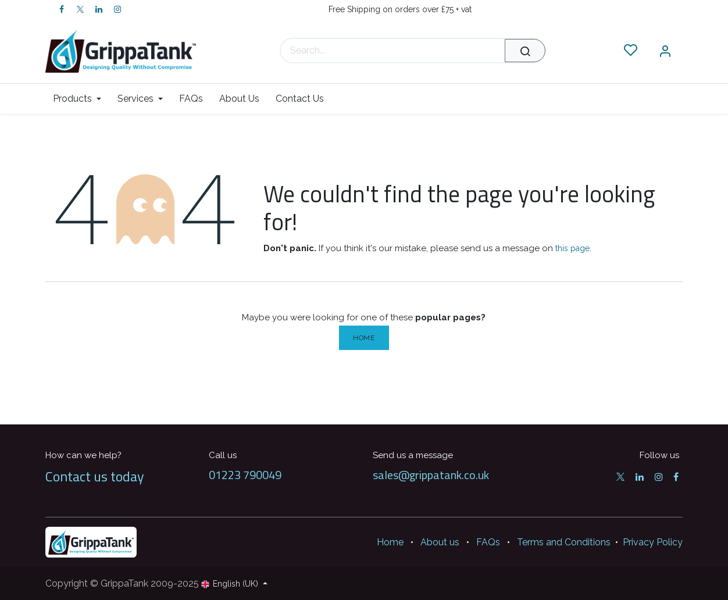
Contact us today (94, 476)
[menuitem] (81, 98)
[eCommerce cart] (595, 51)
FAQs (488, 542)
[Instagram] (117, 9)
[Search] (525, 50)
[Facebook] (61, 9)
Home (363, 338)
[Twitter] (80, 9)
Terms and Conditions (564, 542)
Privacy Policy (653, 542)
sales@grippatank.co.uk (431, 475)
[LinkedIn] (99, 9)
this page (572, 248)
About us (439, 542)
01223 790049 (245, 475)
